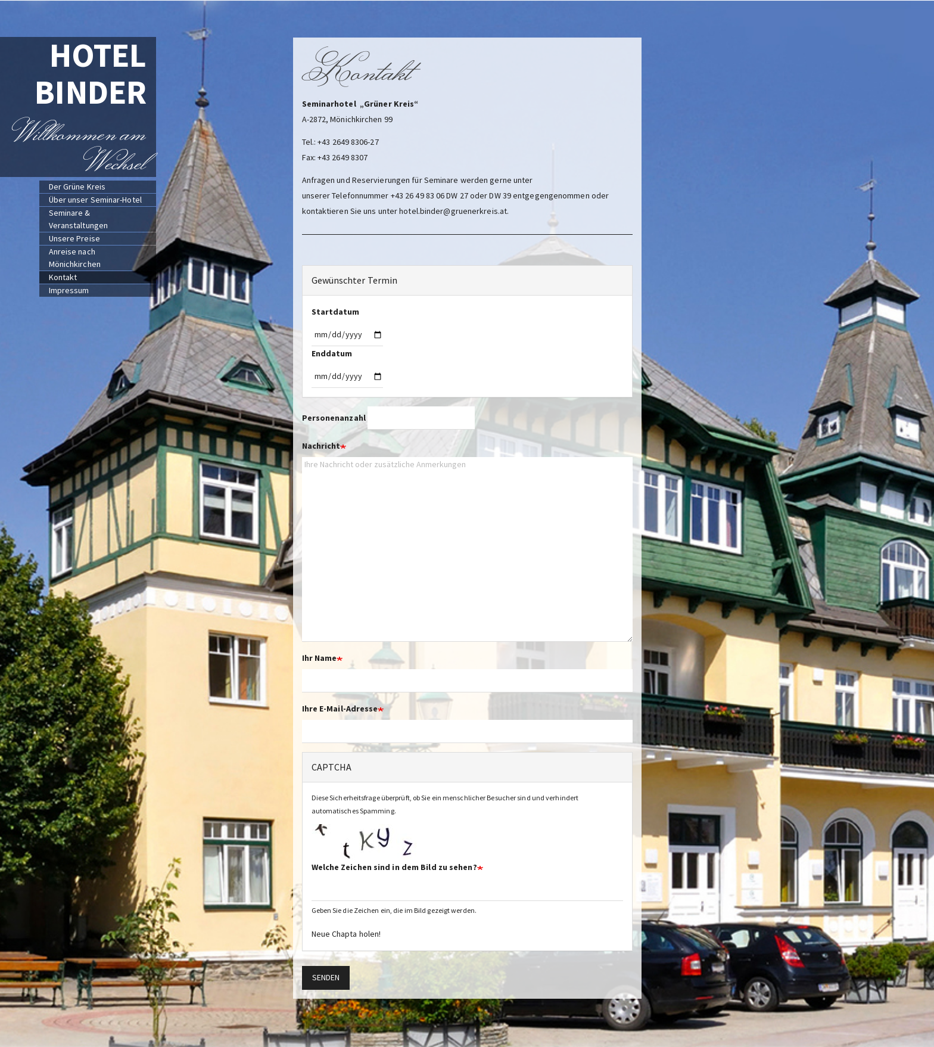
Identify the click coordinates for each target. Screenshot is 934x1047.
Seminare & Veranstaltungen (78, 219)
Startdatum (336, 311)
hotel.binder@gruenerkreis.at (453, 211)
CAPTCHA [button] (332, 767)
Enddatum (332, 353)
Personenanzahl (334, 417)
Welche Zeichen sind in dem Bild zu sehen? (394, 867)
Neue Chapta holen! (346, 933)
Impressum (69, 290)
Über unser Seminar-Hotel (95, 199)
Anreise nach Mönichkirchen (75, 257)
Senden (326, 977)
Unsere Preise (74, 238)
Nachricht (321, 445)
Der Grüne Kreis (77, 186)
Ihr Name (319, 658)
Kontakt (63, 277)
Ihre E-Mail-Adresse (340, 708)
